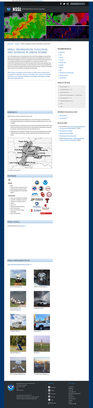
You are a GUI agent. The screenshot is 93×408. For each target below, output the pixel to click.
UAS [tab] (60, 106)
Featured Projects (64, 49)
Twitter (51, 390)
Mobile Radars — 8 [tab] (63, 86)
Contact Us (71, 386)
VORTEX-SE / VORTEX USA (66, 72)
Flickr (50, 400)
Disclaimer (71, 388)
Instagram (52, 393)
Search (70, 402)
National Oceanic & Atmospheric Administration (27, 397)
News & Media (55, 39)
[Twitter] (64, 4)
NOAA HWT (63, 62)
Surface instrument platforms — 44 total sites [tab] (70, 95)
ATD (61, 54)
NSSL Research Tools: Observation (68, 135)
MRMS (61, 67)
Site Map (70, 400)
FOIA (70, 395)
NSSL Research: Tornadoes (66, 130)
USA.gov (70, 397)
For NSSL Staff (72, 403)
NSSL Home (10, 43)
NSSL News (52, 403)
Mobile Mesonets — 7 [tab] (64, 92)
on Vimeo (22, 225)
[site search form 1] (76, 4)
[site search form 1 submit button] (84, 4)
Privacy (70, 390)
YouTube (51, 396)
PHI (61, 70)
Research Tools (31, 39)
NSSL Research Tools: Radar (66, 133)
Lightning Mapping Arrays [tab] (65, 100)
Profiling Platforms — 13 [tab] (65, 89)
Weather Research (19, 39)
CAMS (61, 57)
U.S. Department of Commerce (23, 395)
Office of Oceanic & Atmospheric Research (25, 398)
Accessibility (71, 391)
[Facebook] (61, 4)
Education (64, 39)
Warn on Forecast (64, 75)
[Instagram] (67, 4)
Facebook (51, 387)
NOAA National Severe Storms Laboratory (29, 9)
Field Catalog (63, 115)
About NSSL (8, 39)
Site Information (72, 398)
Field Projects (63, 77)
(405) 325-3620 (19, 390)
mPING (61, 65)
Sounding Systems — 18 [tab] (64, 98)
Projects (40, 39)
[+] (20, 170)
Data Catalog (63, 118)
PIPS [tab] (60, 103)
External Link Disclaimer (74, 393)
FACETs (62, 60)
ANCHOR (62, 52)
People (47, 39)
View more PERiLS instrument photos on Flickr (19, 264)
